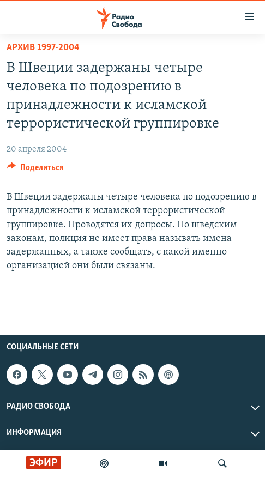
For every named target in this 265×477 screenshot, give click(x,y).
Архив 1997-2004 (43, 48)
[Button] (35, 170)
